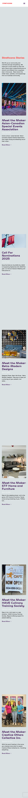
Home (3, 761)
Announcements (9, 165)
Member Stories (7, 117)
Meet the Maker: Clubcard (14, 539)
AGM (3, 165)
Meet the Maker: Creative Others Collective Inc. (14, 419)
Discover (3, 768)
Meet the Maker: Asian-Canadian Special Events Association (14, 124)
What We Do (5, 766)
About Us (4, 762)
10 (13, 630)
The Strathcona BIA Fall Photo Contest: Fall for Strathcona (13, 476)
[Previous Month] (3, 664)
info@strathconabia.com (9, 750)
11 (18, 630)
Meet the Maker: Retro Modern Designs (14, 230)
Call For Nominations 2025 (11, 170)
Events (14, 117)
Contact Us (4, 771)
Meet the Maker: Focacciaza (14, 600)
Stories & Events (6, 770)
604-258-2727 (6, 752)
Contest (4, 469)
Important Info (19, 165)
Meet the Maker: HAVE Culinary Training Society (14, 355)
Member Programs (7, 764)
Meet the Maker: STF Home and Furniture (14, 293)
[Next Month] (24, 664)
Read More (6, 145)
